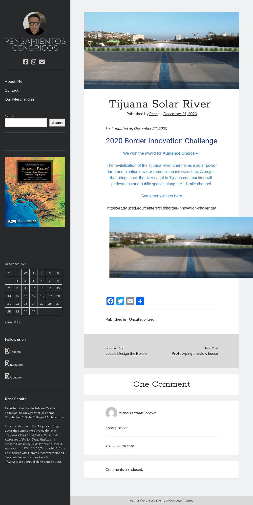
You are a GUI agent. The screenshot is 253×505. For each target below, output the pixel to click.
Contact (12, 90)
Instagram (14, 363)
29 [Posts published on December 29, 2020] (17, 311)
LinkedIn (13, 351)
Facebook (13, 376)
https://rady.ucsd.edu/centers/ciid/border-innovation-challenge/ (161, 208)
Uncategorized (141, 319)
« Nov (8, 322)
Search (9, 116)
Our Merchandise (19, 99)
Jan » (17, 322)
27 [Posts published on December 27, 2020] (58, 303)
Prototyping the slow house (195, 353)
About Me (13, 81)
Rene (153, 113)
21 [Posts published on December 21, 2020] (9, 303)
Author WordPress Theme (147, 500)
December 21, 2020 (180, 113)
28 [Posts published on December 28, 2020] (9, 311)
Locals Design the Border (126, 353)
